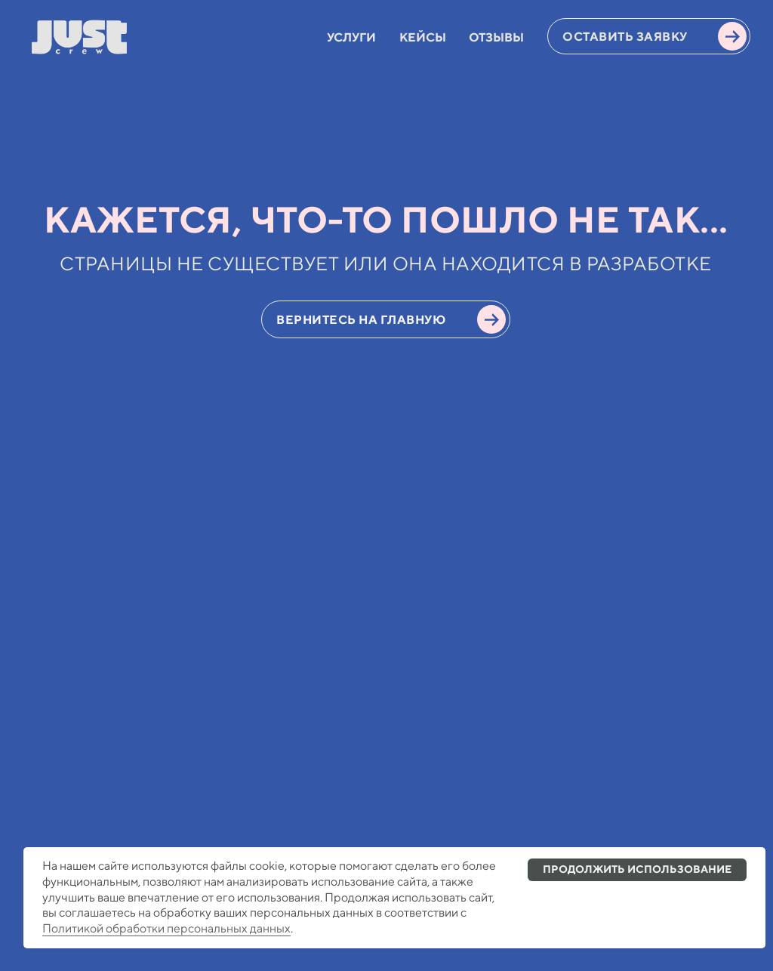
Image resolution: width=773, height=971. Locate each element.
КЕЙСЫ (422, 37)
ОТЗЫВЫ (496, 37)
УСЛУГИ (351, 37)
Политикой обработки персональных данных (166, 928)
